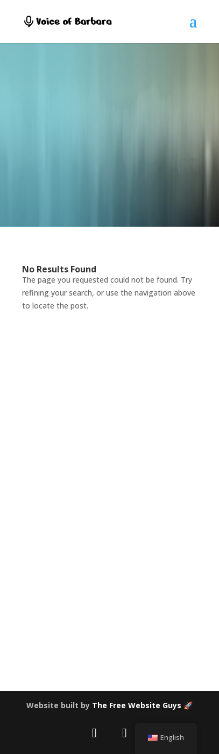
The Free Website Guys (136, 705)
